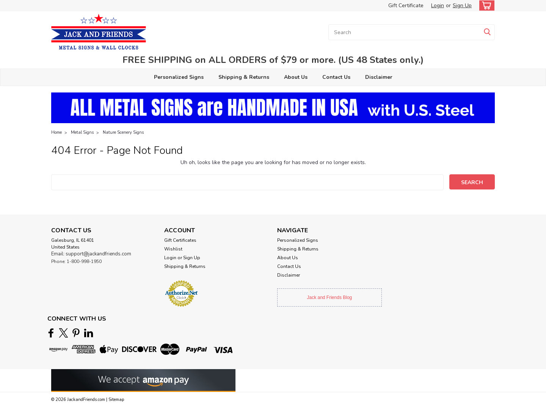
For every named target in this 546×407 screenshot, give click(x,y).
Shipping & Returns (243, 77)
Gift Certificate (406, 5)
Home (56, 132)
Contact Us (336, 77)
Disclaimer (378, 77)
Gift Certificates (180, 240)
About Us (296, 77)
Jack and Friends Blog (329, 297)
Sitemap (116, 399)
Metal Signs (82, 132)
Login (437, 5)
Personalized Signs (179, 77)
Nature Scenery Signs (123, 132)
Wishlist (173, 249)
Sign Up (462, 5)
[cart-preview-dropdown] (485, 5)
